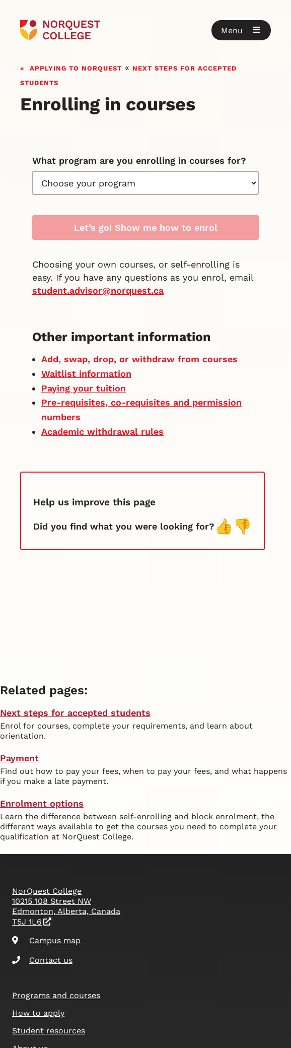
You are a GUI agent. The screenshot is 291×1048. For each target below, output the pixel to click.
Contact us (42, 960)
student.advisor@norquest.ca (98, 290)
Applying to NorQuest (76, 67)
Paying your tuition (83, 388)
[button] (241, 30)
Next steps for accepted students (75, 712)
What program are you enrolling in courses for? (139, 160)
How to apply (38, 1013)
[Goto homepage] (60, 30)
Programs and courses (56, 995)
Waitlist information (86, 373)
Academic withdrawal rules (102, 431)
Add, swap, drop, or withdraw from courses (139, 359)
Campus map (46, 940)
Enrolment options (42, 803)
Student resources (48, 1030)
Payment (19, 758)
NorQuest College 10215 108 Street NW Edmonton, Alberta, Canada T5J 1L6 (66, 906)
